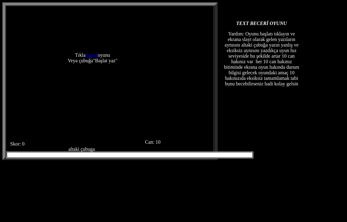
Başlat (92, 55)
